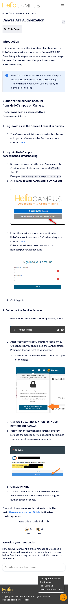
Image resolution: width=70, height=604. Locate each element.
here (22, 142)
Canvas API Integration (25, 13)
